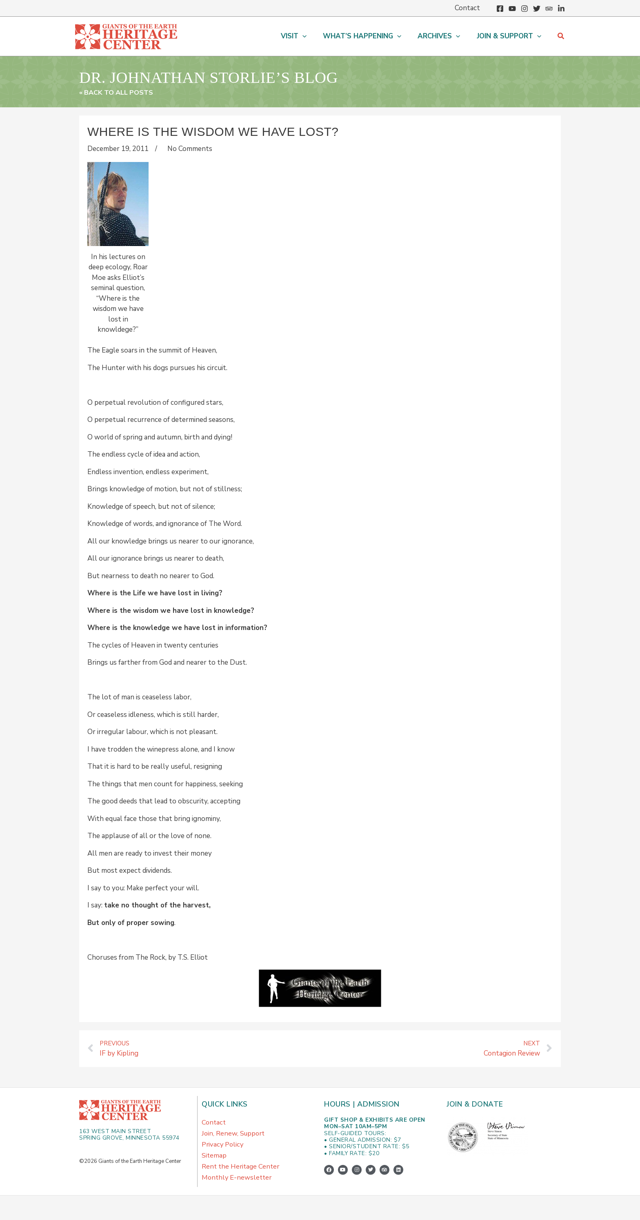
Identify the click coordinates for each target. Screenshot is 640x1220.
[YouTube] (512, 8)
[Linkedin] (561, 8)
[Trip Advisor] (549, 8)
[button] (302, 36)
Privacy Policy (223, 1148)
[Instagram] (524, 8)
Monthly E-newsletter (238, 1184)
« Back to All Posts (117, 92)
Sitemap (214, 1160)
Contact (214, 1123)
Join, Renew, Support (234, 1135)
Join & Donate (475, 1104)
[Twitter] (536, 8)
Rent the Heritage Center (242, 1172)
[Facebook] (500, 8)
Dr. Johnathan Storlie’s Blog (239, 76)
